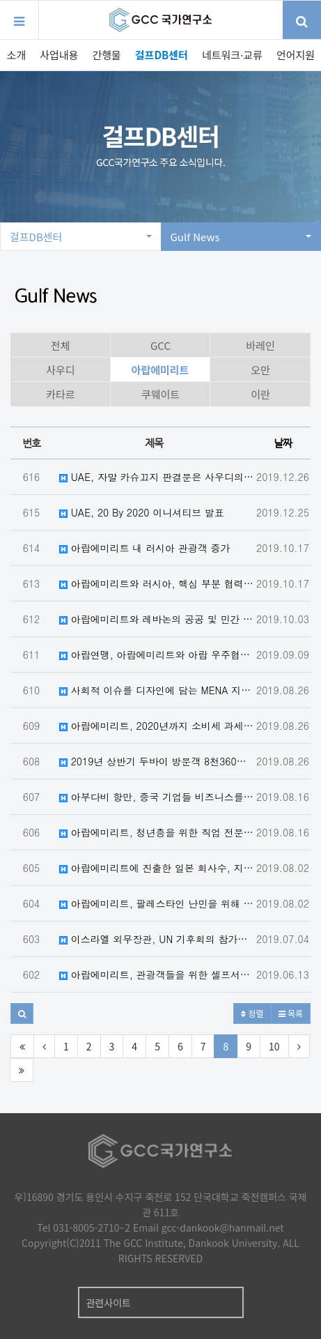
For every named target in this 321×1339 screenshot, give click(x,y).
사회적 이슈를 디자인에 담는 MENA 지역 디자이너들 (157, 690)
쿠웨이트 (160, 394)
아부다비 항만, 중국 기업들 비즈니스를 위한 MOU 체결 (157, 797)
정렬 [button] (252, 1013)
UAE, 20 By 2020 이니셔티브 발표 (141, 512)
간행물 (106, 54)
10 (274, 1046)
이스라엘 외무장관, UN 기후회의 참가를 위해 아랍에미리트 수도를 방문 (157, 939)
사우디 (60, 369)
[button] (21, 1013)
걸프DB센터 (161, 54)
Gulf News (241, 236)
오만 (260, 369)
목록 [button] (291, 1013)
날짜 (283, 443)
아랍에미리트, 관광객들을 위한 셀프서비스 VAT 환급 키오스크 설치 (157, 974)
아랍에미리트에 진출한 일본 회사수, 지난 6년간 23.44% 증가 (157, 868)
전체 (60, 345)
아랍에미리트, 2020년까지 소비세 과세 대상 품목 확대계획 (157, 726)
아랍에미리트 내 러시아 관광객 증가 (144, 548)
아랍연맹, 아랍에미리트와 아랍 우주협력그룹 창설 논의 (157, 654)
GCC (160, 345)
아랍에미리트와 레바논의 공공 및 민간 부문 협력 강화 (157, 619)
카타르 (60, 394)
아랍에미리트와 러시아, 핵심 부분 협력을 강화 (157, 583)
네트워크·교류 (232, 54)
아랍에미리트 (160, 369)
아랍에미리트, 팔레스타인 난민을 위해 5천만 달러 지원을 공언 (157, 903)
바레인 (260, 345)
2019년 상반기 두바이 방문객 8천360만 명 (157, 761)
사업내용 (59, 54)
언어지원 (295, 54)
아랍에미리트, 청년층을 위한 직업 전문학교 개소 (157, 832)
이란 (260, 394)
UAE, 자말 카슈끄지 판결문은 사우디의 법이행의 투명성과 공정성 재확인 (157, 477)
